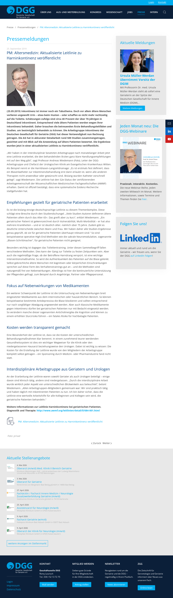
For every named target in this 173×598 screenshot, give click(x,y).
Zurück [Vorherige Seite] (96, 443)
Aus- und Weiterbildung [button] (70, 12)
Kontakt (162, 2)
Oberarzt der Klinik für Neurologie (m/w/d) (41, 531)
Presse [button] (141, 12)
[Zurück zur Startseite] (21, 12)
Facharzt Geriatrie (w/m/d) (31, 519)
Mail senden (48, 584)
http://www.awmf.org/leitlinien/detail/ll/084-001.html (68, 410)
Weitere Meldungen (132, 108)
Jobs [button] (129, 12)
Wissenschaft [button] (114, 12)
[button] (164, 12)
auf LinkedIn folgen (141, 255)
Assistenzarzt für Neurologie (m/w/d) (37, 507)
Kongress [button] (95, 12)
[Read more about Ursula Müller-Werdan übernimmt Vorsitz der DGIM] (137, 60)
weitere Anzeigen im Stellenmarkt (27, 543)
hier (144, 199)
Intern (154, 12)
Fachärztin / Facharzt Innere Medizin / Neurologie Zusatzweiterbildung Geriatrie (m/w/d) (45, 495)
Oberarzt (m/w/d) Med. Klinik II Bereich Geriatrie (44, 468)
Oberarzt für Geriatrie (29, 481)
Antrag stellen (81, 584)
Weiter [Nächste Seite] (107, 443)
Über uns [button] (45, 12)
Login (151, 2)
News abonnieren (116, 584)
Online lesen (146, 587)
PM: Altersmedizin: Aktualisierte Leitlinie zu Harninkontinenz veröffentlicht (60, 421)
